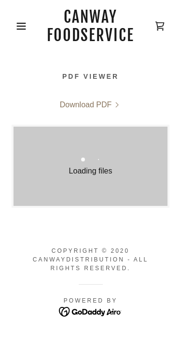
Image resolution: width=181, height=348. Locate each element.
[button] (14, 26)
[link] (90, 26)
